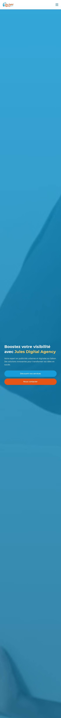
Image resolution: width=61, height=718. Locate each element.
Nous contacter (30, 382)
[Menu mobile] (57, 5)
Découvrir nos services (30, 374)
